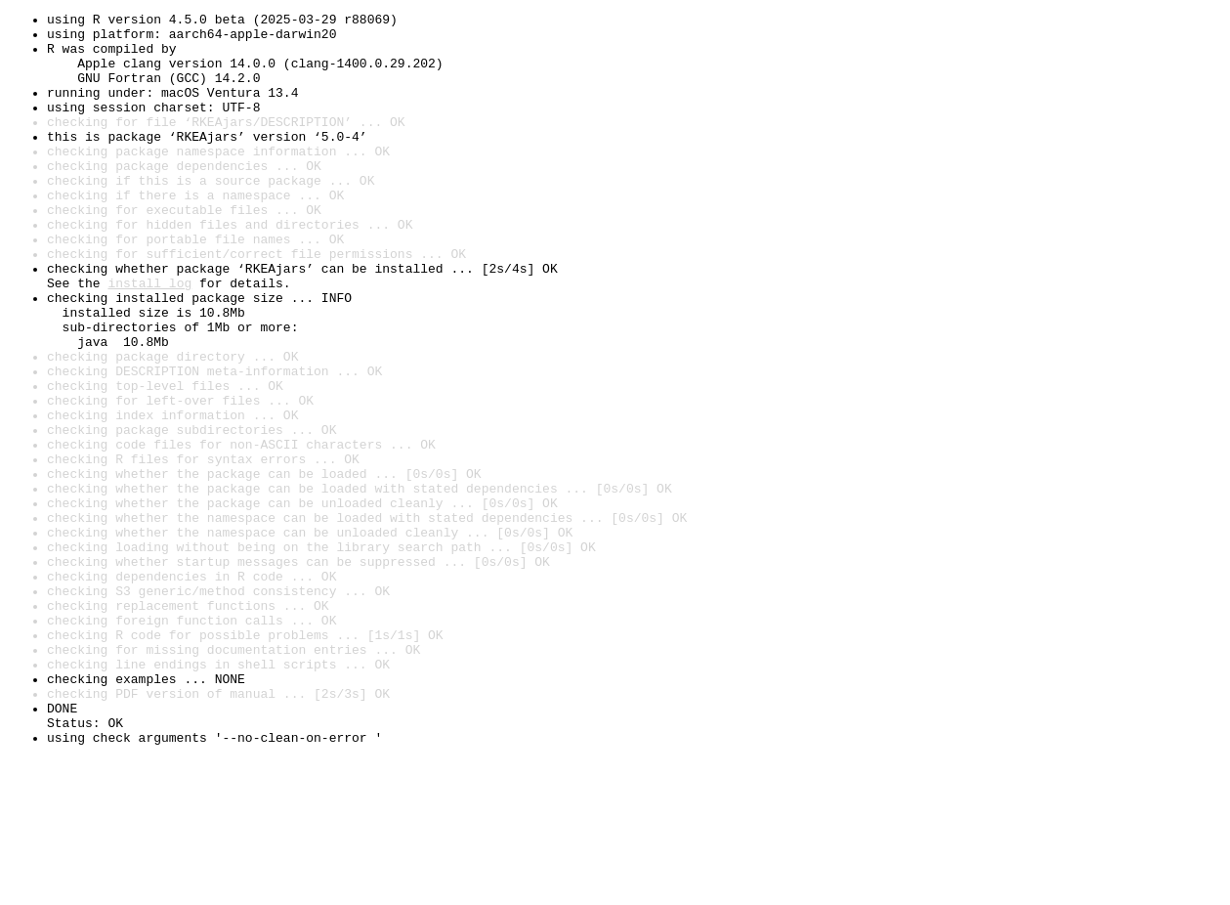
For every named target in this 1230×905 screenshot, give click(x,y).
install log (149, 338)
